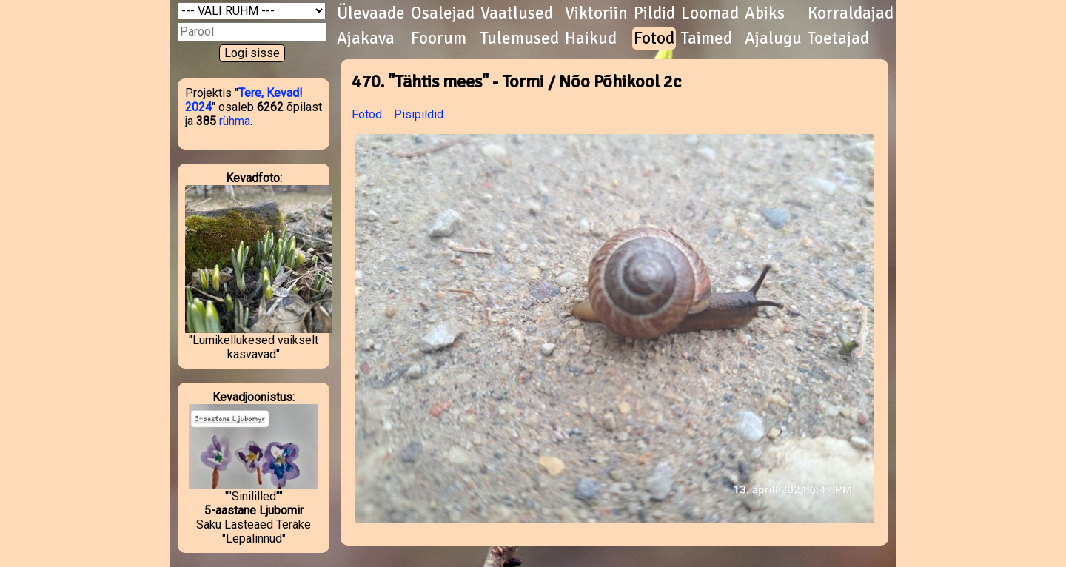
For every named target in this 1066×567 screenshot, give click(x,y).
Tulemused (519, 38)
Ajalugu (773, 38)
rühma (234, 121)
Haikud (591, 38)
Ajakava (366, 38)
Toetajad (838, 38)
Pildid (654, 13)
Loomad (710, 13)
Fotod (654, 38)
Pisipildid (418, 114)
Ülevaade (371, 13)
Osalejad (443, 13)
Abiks (765, 13)
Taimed (706, 38)
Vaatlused (516, 13)
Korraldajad (851, 13)
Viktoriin (596, 13)
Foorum (438, 38)
